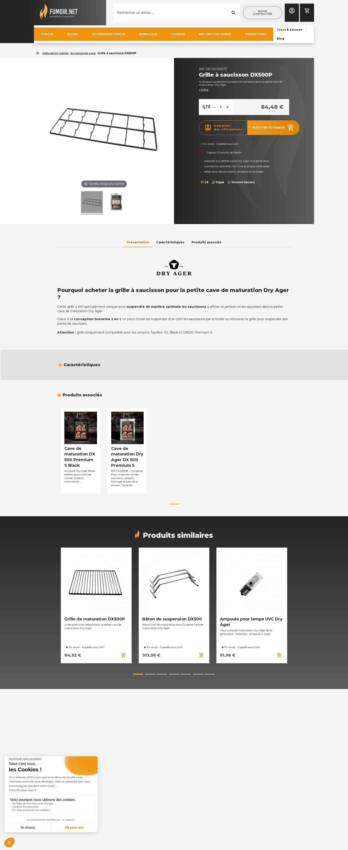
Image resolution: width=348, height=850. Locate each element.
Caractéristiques (170, 242)
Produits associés (206, 242)
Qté (206, 107)
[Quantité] (220, 107)
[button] (262, 12)
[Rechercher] (177, 12)
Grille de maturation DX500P (94, 619)
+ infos (203, 89)
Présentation (138, 242)
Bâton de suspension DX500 (172, 619)
